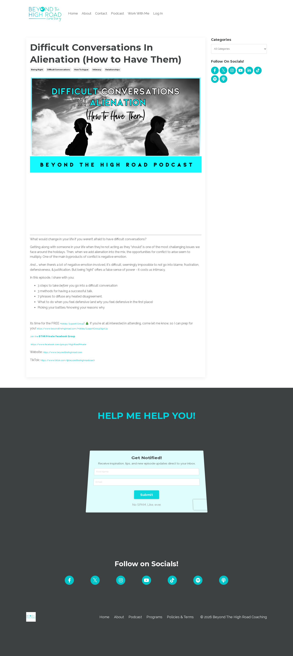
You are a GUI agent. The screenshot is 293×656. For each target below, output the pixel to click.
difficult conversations (58, 70)
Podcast (119, 13)
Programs (154, 619)
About (87, 13)
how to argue (81, 70)
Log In (162, 13)
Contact (102, 13)
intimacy (97, 70)
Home (73, 13)
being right (37, 70)
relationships (112, 70)
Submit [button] (146, 484)
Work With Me (141, 13)
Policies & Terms (180, 619)
